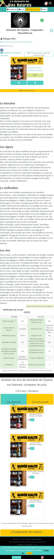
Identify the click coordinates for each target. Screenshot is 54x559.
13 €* (35, 75)
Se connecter (16, 557)
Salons (44, 9)
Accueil (22, 539)
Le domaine (12, 9)
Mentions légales (36, 539)
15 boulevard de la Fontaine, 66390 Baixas (16, 42)
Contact (28, 539)
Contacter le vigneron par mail (11, 54)
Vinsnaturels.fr (16, 3)
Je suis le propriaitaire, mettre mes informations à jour (39, 54)
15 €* (32, 448)
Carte (22, 9)
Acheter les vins (32, 9)
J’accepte (29, 553)
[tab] (14, 399)
